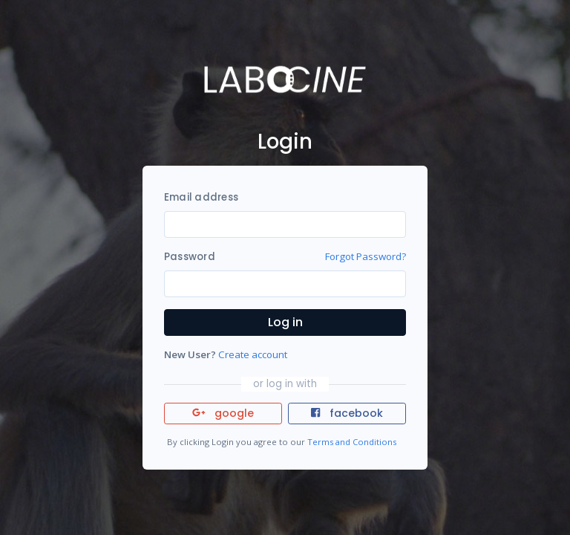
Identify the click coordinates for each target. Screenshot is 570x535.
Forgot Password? (365, 256)
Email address (201, 197)
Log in (285, 322)
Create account (252, 354)
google (223, 413)
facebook (346, 413)
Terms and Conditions (351, 441)
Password (189, 257)
